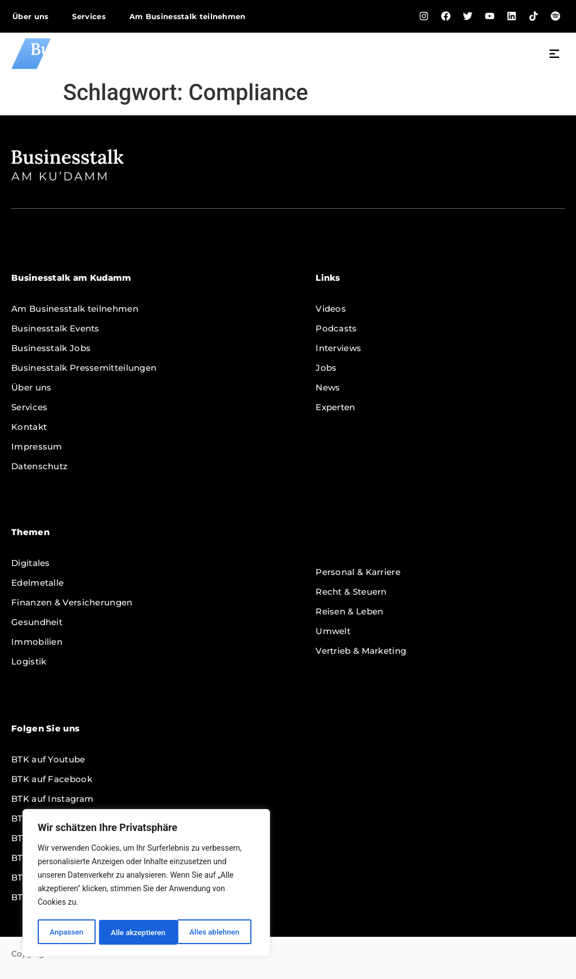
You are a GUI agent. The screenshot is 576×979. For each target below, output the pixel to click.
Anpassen (65, 932)
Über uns (30, 16)
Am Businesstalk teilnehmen (187, 16)
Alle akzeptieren (215, 932)
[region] (146, 883)
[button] (554, 55)
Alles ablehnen (135, 932)
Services (88, 16)
